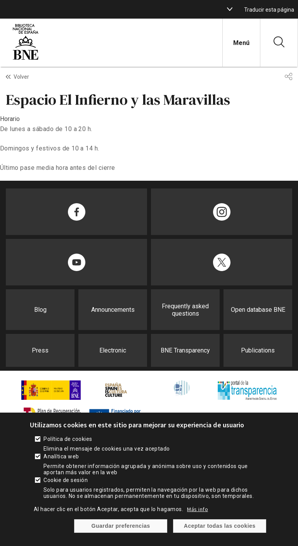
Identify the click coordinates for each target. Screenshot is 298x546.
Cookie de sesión (65, 493)
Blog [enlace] (40, 309)
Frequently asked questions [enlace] (185, 309)
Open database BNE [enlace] (258, 309)
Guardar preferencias (121, 539)
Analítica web (61, 469)
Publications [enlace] (258, 350)
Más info (197, 521)
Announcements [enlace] (113, 309)
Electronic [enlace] (112, 350)
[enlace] (25, 58)
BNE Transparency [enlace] (185, 350)
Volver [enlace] (21, 77)
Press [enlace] (40, 350)
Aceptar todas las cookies (220, 539)
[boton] (229, 9)
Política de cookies (67, 452)
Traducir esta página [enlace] (269, 10)
